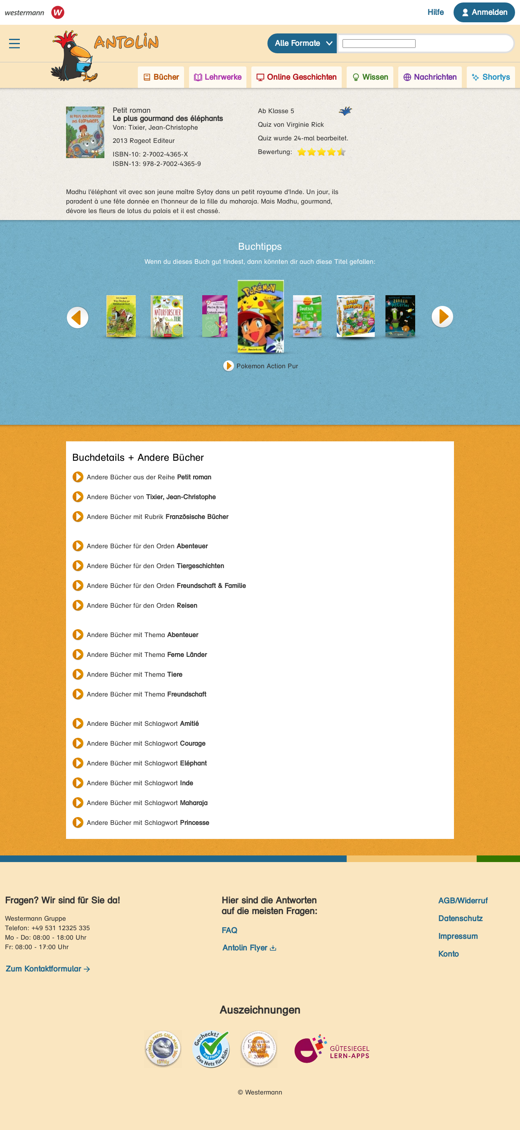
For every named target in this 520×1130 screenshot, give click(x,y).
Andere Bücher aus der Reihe (149, 477)
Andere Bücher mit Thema (142, 635)
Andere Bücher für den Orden (147, 546)
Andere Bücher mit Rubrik (157, 517)
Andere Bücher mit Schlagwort (143, 723)
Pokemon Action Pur (267, 366)
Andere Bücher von (151, 497)
